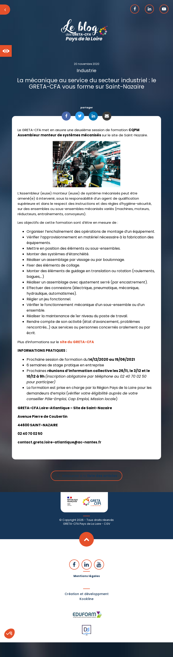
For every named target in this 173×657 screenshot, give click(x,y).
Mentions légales (86, 576)
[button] (6, 51)
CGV (107, 524)
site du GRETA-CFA (77, 342)
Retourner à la (89, 475)
